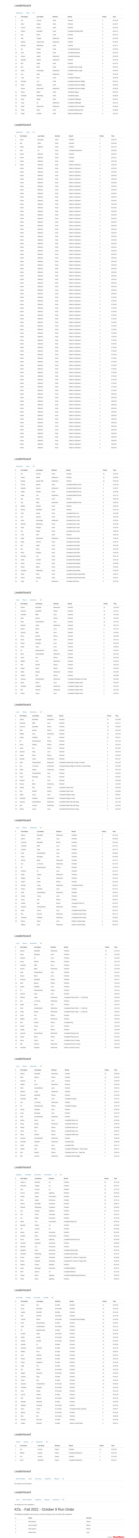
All (33, 13)
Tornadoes (28, 1174)
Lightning (19, 1174)
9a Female (37, 1297)
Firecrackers (48, 1174)
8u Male (28, 1297)
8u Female (19, 1297)
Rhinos (24, 600)
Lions (17, 600)
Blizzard (56, 1479)
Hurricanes (37, 1174)
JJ (32, 1442)
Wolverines (33, 600)
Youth (27, 13)
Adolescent (19, 13)
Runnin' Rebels (20, 1479)
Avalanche (48, 1479)
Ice (56, 1174)
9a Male (45, 1297)
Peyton (18, 1442)
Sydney (26, 1442)
